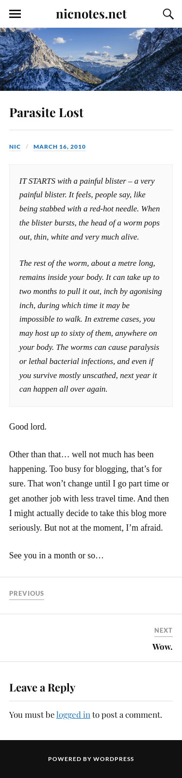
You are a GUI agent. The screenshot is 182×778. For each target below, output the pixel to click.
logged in (73, 714)
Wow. (162, 646)
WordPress (113, 758)
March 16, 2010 (59, 146)
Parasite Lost (46, 112)
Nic (15, 146)
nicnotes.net (91, 13)
